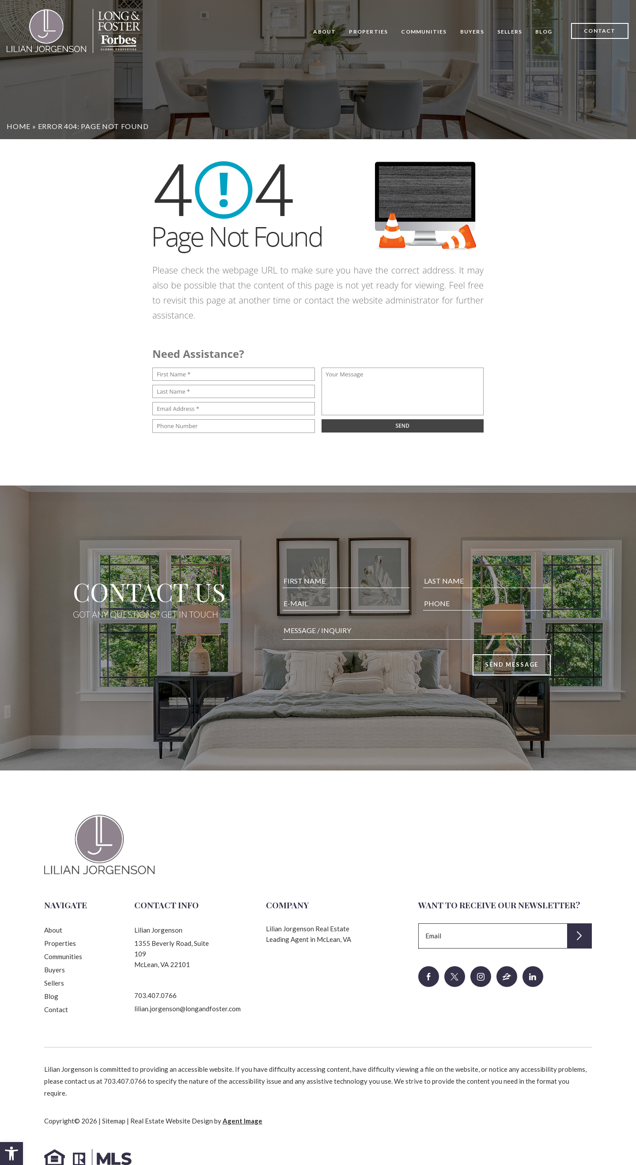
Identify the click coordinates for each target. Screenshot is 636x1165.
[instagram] (480, 976)
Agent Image (242, 1121)
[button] (11, 1153)
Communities (424, 31)
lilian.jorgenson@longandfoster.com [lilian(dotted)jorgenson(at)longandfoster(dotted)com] (187, 1009)
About (324, 31)
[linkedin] (532, 976)
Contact (599, 30)
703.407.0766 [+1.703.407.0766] (155, 995)
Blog (543, 31)
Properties (368, 31)
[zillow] (506, 976)
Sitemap (113, 1121)
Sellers (509, 31)
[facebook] (428, 976)
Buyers (472, 31)
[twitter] (454, 976)
